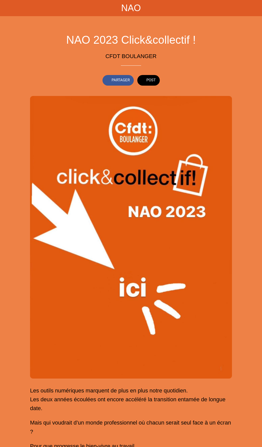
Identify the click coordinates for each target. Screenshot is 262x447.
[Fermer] (8, 8)
